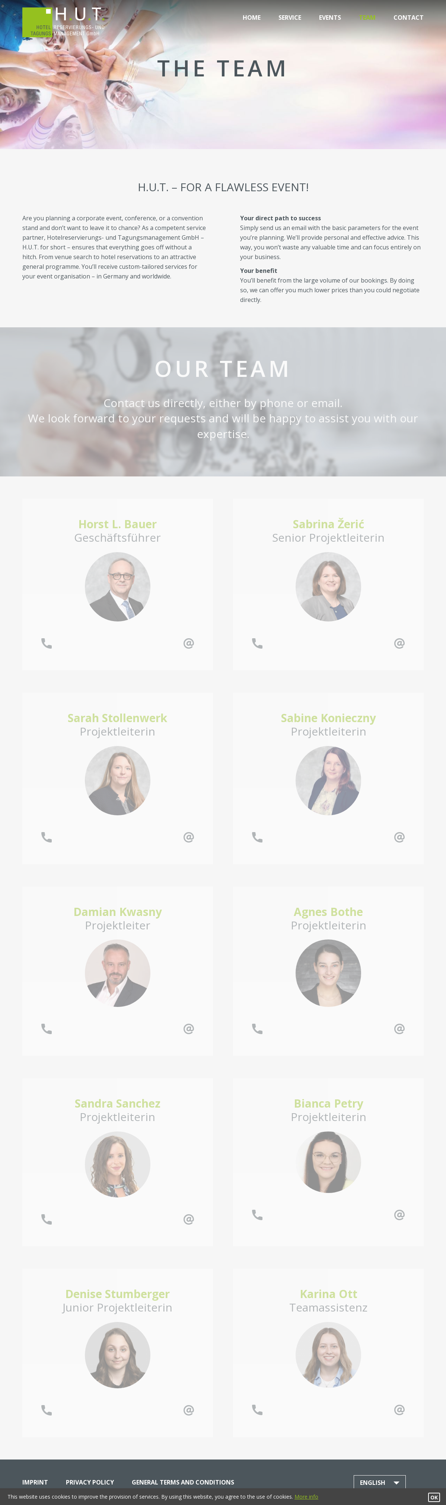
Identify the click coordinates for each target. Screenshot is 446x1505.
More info (306, 1496)
